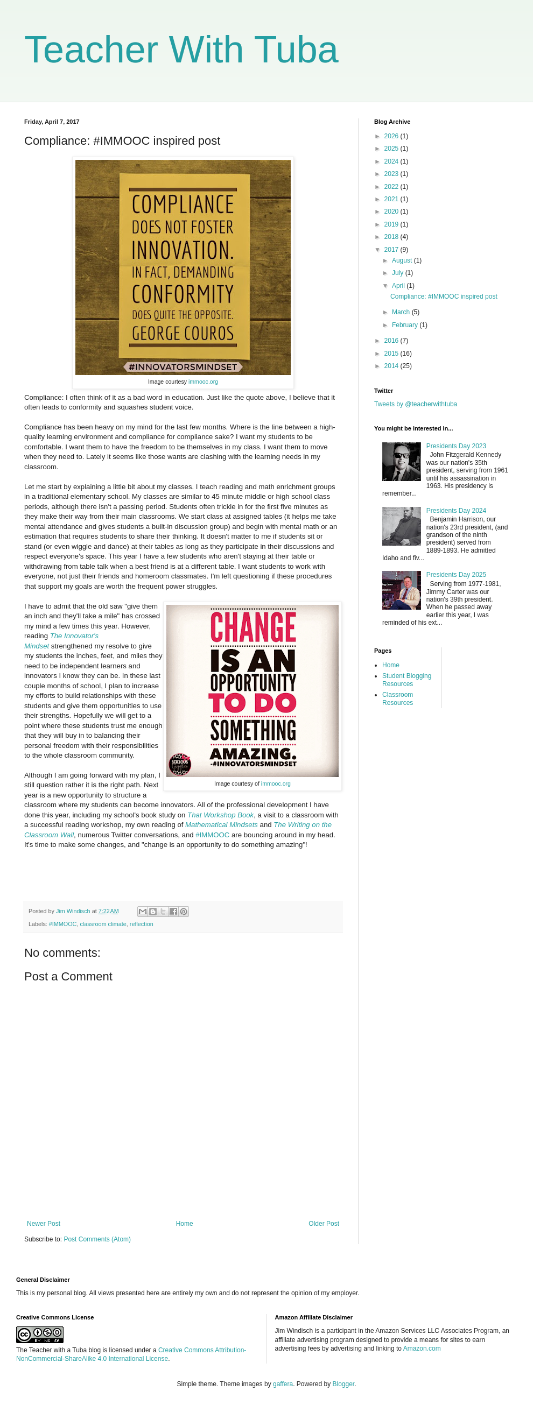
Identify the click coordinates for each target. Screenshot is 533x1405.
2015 (392, 353)
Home (184, 1223)
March (402, 312)
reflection (141, 924)
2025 (392, 148)
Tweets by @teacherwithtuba (415, 404)
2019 (392, 224)
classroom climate (103, 924)
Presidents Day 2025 (456, 574)
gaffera (283, 1384)
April (399, 286)
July (398, 273)
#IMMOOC (212, 835)
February (405, 325)
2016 (392, 340)
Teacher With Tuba (181, 49)
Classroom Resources (397, 698)
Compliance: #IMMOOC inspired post (443, 296)
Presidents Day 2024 (456, 510)
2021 (392, 199)
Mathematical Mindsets (221, 825)
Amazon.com (422, 1348)
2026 (392, 136)
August (403, 260)
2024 (392, 161)
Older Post (323, 1223)
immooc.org (203, 381)
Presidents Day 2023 (456, 446)
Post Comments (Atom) (97, 1239)
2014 (392, 366)
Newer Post (43, 1223)
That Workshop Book (220, 815)
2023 (392, 174)
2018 (392, 237)
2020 (392, 211)
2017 (392, 249)
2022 (392, 186)
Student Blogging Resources (406, 679)
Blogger (344, 1384)
